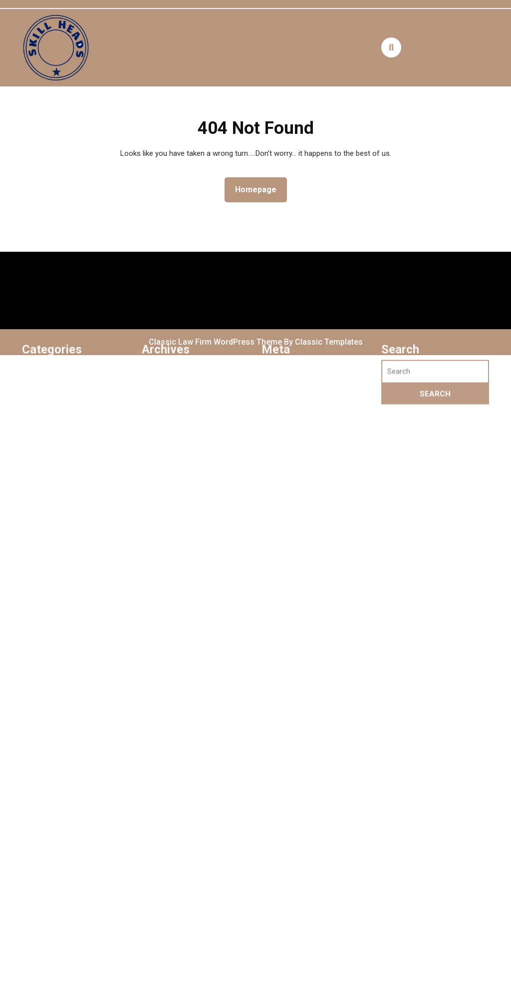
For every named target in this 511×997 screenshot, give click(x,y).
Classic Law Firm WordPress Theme (216, 342)
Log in (278, 435)
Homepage (259, 188)
